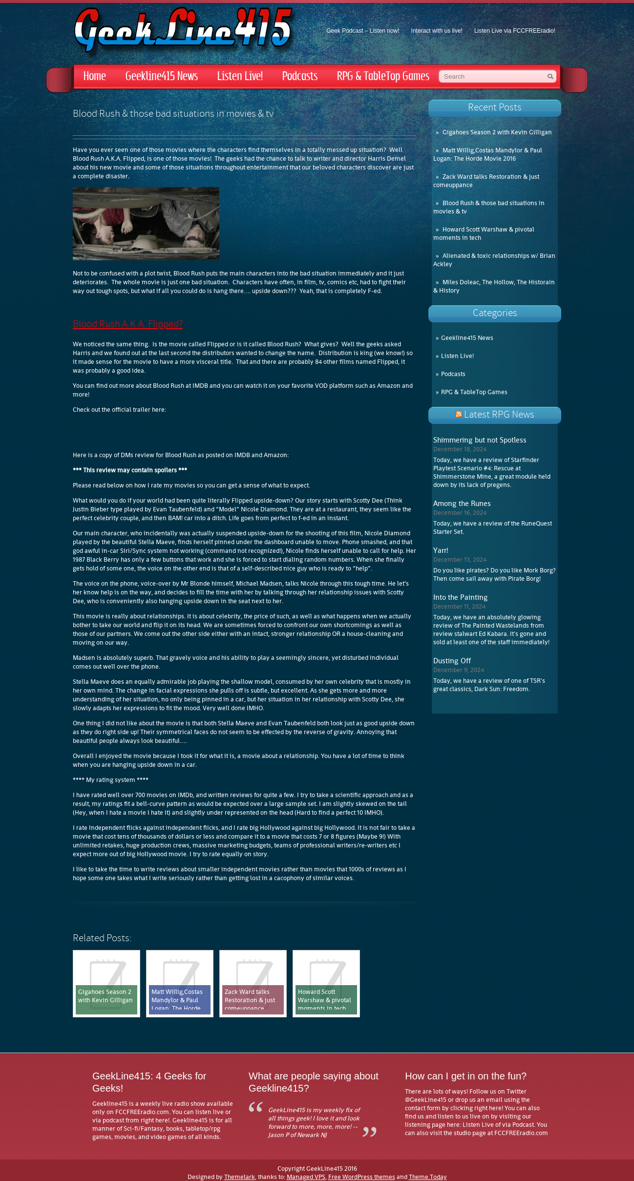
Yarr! (440, 550)
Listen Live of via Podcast (498, 1124)
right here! (155, 1120)
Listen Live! (240, 76)
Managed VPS (306, 1177)
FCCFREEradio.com (142, 1112)
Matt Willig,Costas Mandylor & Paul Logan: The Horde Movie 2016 (487, 154)
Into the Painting (460, 597)
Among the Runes (462, 503)
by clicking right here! (472, 1108)
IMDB (200, 385)
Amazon (389, 385)
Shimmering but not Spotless (480, 440)
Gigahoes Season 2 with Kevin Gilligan (497, 132)
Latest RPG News (499, 415)
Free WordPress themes (361, 1177)
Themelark (239, 1177)
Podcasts (299, 76)
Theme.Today (428, 1177)
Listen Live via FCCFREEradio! (514, 30)
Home (95, 76)
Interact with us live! (437, 30)
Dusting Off (452, 661)
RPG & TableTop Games (383, 76)
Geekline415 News (162, 76)
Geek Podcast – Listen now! (362, 30)
